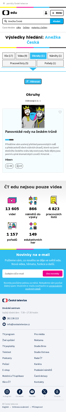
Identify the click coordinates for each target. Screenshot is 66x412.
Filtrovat (35, 81)
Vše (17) (8, 55)
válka (18, 27)
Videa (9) (22, 55)
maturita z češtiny (39, 27)
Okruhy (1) (38, 55)
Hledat (56, 21)
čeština (26, 27)
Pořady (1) (50, 63)
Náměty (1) (55, 55)
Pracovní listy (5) (19, 63)
